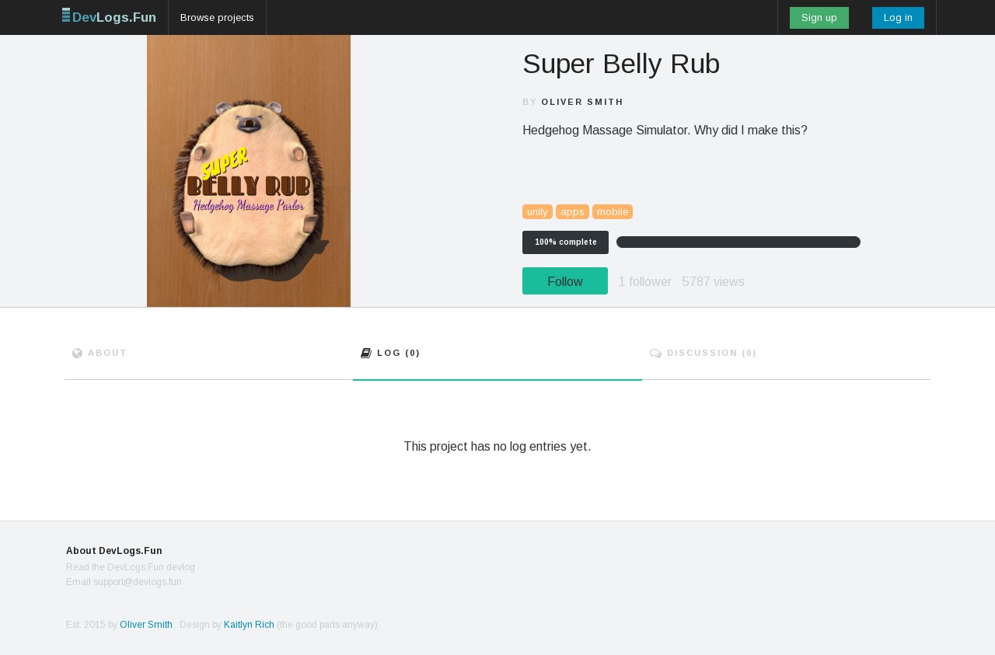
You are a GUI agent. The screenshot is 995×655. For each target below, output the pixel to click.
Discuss (703, 352)
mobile (612, 212)
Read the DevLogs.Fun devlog (130, 567)
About (99, 352)
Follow (565, 281)
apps (572, 212)
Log (391, 352)
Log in (898, 17)
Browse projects (217, 17)
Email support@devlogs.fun (124, 582)
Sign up (819, 17)
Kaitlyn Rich (249, 624)
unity (537, 212)
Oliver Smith (582, 101)
